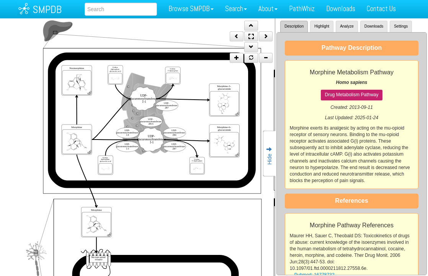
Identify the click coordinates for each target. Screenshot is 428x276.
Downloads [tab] (373, 26)
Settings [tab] (401, 26)
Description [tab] (294, 26)
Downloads (340, 8)
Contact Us (381, 8)
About (268, 8)
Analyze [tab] (347, 26)
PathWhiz (302, 8)
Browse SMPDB (191, 8)
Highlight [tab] (321, 26)
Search (236, 8)
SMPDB (47, 9)
